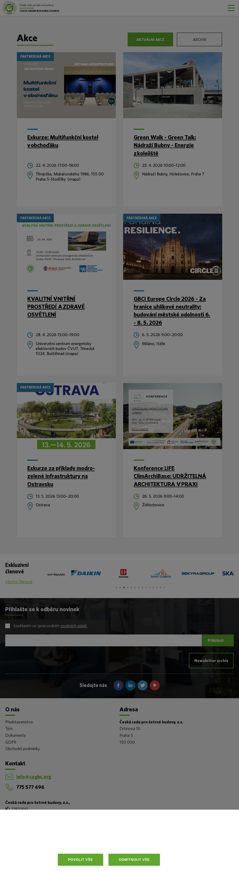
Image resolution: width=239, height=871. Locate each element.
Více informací (110, 841)
